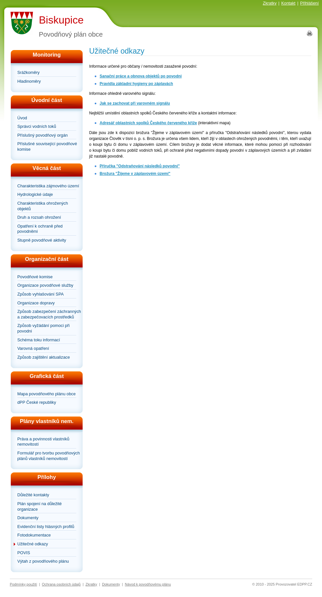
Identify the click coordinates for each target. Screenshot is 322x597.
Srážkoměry (28, 72)
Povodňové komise (35, 276)
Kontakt (288, 3)
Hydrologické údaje (35, 194)
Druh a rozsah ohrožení (39, 217)
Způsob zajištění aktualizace (43, 357)
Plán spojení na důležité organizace (39, 506)
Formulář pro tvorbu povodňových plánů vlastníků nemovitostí (48, 456)
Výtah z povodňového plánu (43, 561)
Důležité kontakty (33, 494)
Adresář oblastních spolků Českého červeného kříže (148, 123)
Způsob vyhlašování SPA (40, 294)
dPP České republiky (36, 402)
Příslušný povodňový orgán (42, 135)
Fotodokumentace (34, 535)
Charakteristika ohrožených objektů (42, 206)
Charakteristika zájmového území (48, 185)
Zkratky (270, 3)
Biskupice (61, 20)
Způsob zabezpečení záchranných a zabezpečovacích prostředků (49, 314)
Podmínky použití (23, 584)
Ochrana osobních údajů (61, 584)
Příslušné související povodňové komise (47, 146)
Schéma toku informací (38, 339)
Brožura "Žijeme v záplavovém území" (135, 173)
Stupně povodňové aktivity (41, 240)
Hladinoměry (29, 81)
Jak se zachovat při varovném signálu (135, 103)
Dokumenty (28, 517)
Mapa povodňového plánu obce (46, 393)
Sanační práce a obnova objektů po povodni (141, 76)
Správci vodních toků (36, 126)
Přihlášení (309, 3)
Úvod (22, 117)
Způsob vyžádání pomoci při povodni (43, 328)
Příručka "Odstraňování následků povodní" (140, 166)
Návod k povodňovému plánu (148, 584)
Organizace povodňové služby (45, 285)
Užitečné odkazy (32, 543)
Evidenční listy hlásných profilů (45, 526)
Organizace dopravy (36, 302)
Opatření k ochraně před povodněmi (40, 229)
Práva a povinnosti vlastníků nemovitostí (43, 441)
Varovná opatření (33, 348)
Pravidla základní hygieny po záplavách (136, 83)
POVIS (23, 552)
